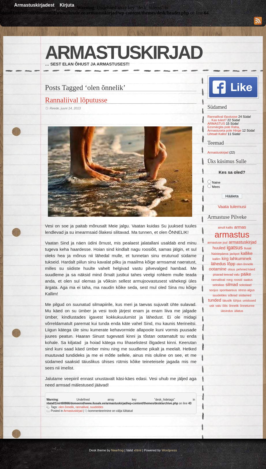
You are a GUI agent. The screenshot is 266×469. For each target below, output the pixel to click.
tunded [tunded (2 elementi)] (214, 300)
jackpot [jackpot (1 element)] (234, 253)
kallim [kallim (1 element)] (216, 259)
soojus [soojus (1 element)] (213, 290)
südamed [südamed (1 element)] (245, 295)
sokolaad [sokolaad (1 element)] (245, 285)
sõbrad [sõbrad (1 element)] (232, 295)
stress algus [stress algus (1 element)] (246, 290)
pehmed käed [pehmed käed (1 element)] (245, 269)
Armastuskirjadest (34, 5)
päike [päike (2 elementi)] (246, 274)
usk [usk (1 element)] (211, 305)
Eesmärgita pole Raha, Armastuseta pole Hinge (224, 128)
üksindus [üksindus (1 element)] (227, 311)
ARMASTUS (216, 123)
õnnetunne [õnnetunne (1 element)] (247, 305)
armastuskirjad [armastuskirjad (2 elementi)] (242, 242)
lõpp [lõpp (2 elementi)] (231, 263)
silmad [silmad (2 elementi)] (232, 284)
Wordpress (169, 450)
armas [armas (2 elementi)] (240, 227)
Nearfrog (117, 450)
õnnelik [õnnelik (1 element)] (234, 305)
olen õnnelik (66, 407)
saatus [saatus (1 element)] (247, 279)
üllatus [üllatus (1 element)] (238, 311)
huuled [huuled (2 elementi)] (219, 248)
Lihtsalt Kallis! (217, 134)
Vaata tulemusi (232, 206)
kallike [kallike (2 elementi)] (246, 253)
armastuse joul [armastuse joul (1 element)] (217, 242)
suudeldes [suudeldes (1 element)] (220, 295)
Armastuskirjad (123, 52)
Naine (216, 182)
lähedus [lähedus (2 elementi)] (218, 263)
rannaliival (82, 407)
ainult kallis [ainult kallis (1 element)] (225, 227)
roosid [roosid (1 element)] (238, 279)
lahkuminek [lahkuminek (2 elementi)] (241, 258)
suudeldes (96, 407)
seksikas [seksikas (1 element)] (218, 285)
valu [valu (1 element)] (218, 305)
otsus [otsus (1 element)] (231, 269)
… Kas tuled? (216, 120)
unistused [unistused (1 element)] (249, 300)
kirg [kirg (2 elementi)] (225, 258)
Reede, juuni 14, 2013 (65, 108)
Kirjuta (67, 5)
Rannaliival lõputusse (76, 100)
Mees (216, 186)
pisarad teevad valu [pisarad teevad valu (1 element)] (226, 274)
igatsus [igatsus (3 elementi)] (235, 248)
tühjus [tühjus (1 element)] (237, 300)
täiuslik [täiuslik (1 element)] (227, 300)
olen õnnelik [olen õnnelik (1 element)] (245, 264)
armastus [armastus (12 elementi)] (232, 234)
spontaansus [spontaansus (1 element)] (228, 290)
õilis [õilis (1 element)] (225, 305)
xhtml (137, 450)
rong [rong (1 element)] (229, 279)
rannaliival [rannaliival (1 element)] (218, 279)
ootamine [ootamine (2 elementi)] (217, 269)
